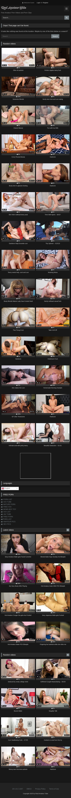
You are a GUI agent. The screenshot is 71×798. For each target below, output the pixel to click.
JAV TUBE (6, 514)
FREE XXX (6, 507)
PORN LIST (6, 499)
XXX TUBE (6, 502)
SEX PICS (6, 524)
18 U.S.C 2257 (17, 789)
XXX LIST (6, 512)
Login (38, 2)
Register (45, 2)
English (6, 488)
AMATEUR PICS (8, 522)
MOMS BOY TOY (8, 509)
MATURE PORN (8, 504)
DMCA (29, 789)
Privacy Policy (40, 789)
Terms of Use (54, 789)
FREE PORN (7, 517)
